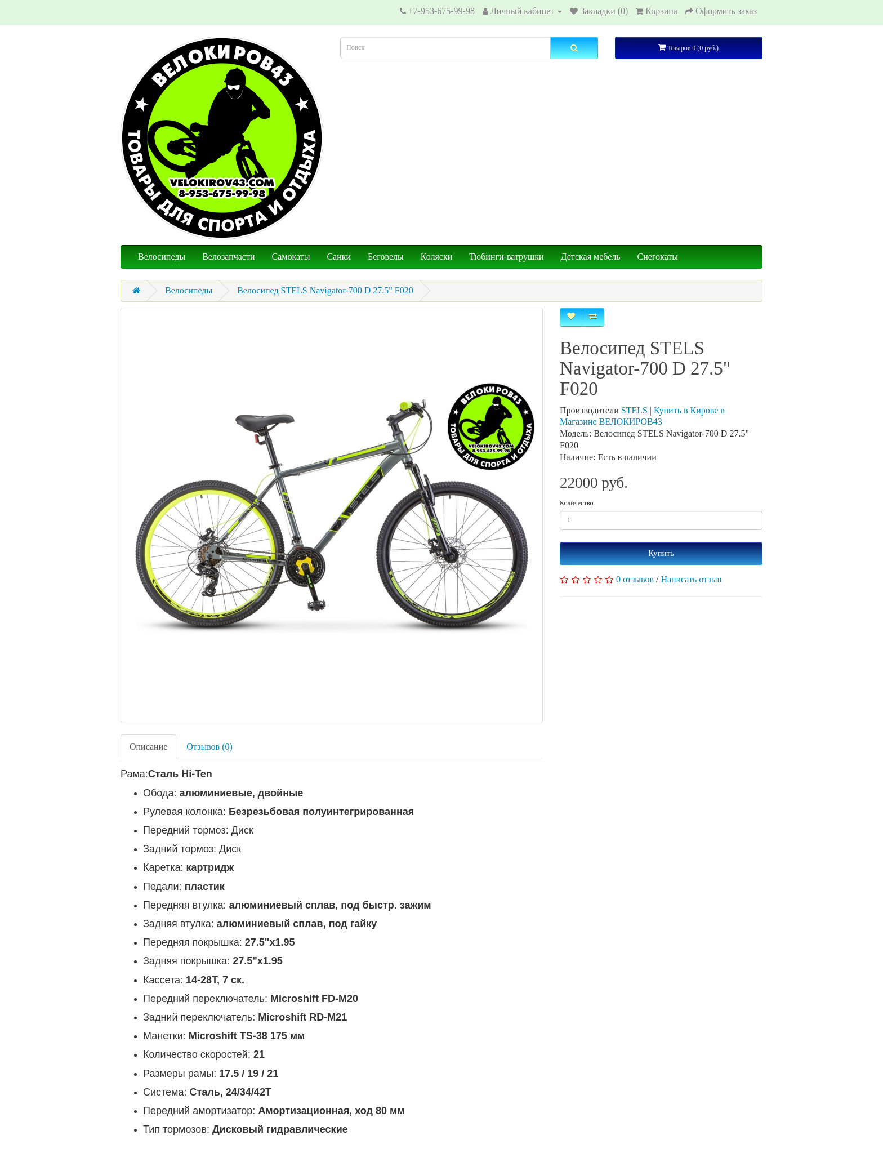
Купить (661, 553)
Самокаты (291, 256)
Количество (576, 503)
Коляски (436, 256)
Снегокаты (657, 256)
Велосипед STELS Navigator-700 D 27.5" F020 (325, 290)
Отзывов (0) (209, 746)
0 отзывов (635, 579)
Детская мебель (591, 256)
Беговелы (386, 256)
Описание (148, 746)
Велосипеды (161, 256)
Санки (339, 256)
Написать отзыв (691, 579)
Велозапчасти (228, 256)
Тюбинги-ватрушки (506, 256)
